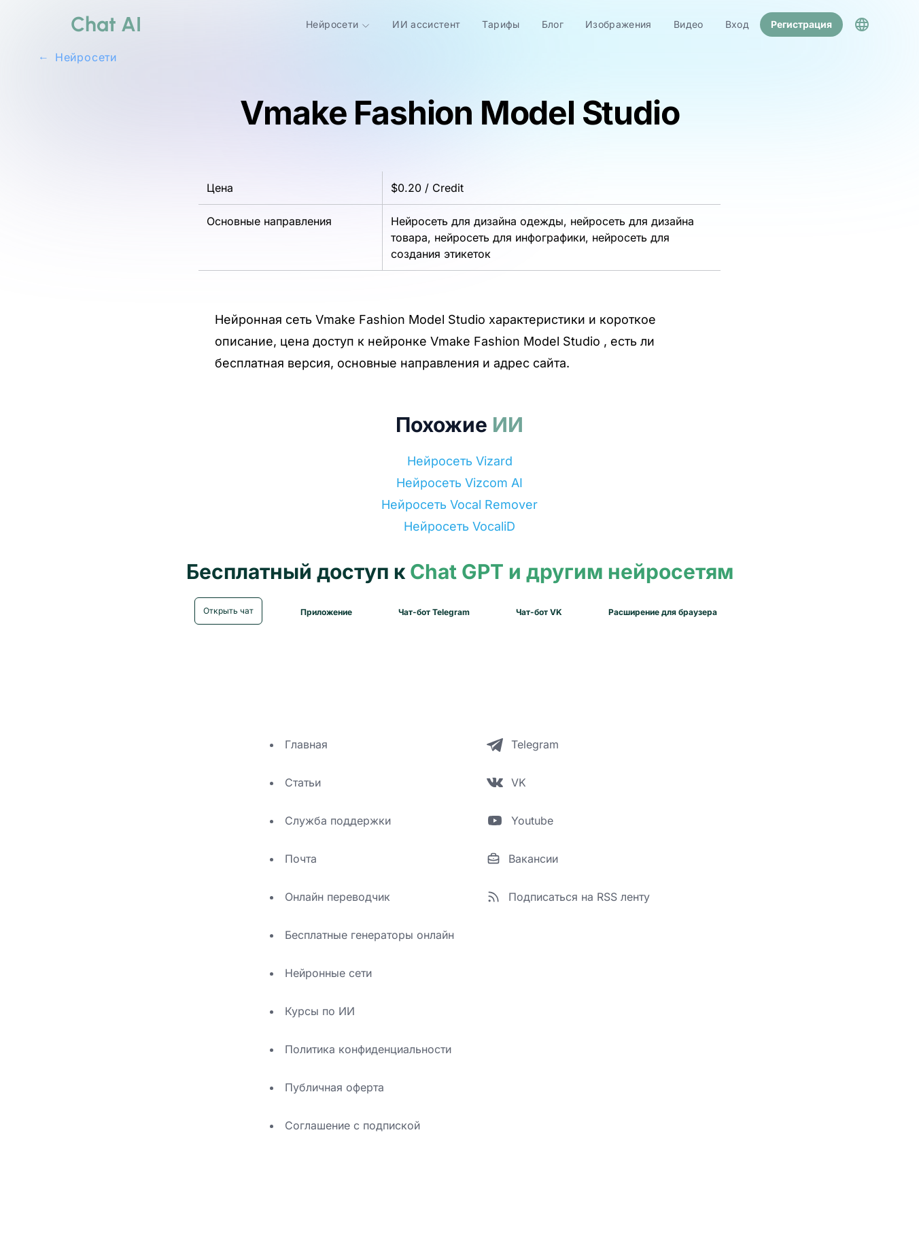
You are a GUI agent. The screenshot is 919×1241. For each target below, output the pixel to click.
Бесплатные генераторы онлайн (369, 933)
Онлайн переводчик (337, 895)
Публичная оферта (334, 1086)
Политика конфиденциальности (368, 1048)
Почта (301, 857)
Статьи (303, 781)
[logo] (89, 24)
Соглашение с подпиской (352, 1124)
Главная (306, 743)
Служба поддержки (338, 819)
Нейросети (338, 24)
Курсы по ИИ (320, 1009)
